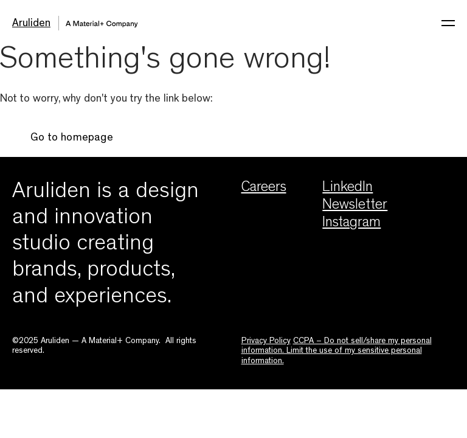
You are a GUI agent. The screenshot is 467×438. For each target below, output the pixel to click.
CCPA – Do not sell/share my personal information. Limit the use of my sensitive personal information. (336, 351)
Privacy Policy (266, 341)
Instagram (351, 224)
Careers (263, 188)
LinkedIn (347, 188)
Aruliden (31, 24)
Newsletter (354, 206)
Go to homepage (71, 138)
